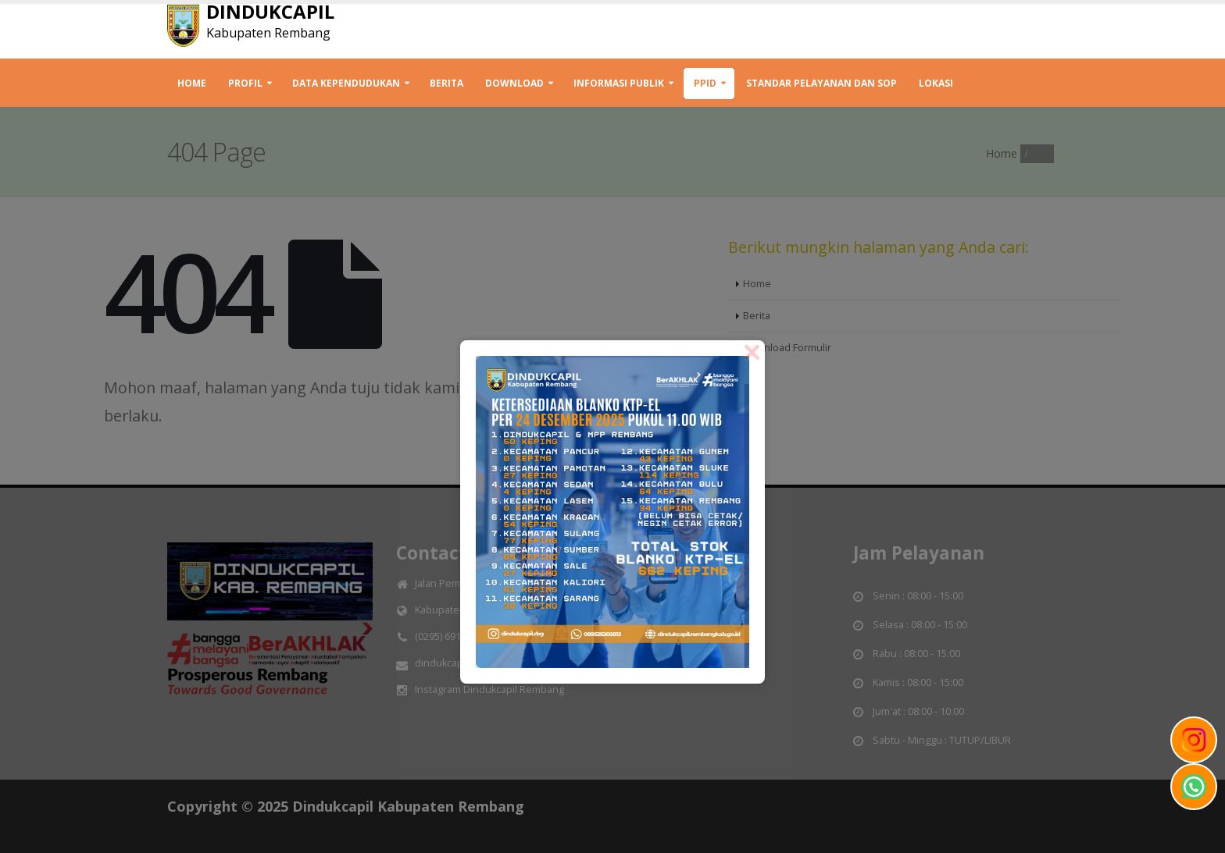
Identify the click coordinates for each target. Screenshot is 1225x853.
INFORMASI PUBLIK (618, 83)
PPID (705, 83)
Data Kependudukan (346, 83)
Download (514, 83)
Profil (245, 83)
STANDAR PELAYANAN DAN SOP (821, 83)
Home (191, 83)
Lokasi (936, 83)
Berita (446, 83)
